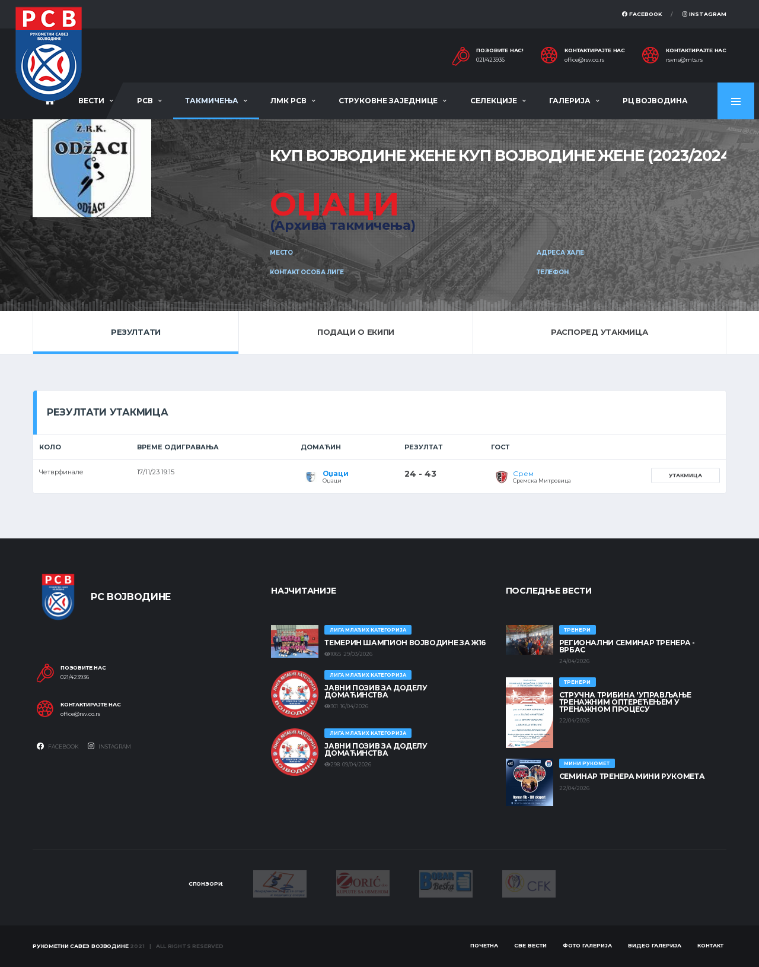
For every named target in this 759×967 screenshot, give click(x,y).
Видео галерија (654, 945)
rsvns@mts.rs (684, 60)
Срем (523, 473)
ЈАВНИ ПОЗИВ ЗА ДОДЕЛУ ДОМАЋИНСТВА (375, 691)
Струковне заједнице (388, 100)
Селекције (493, 100)
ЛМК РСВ (288, 100)
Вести (91, 100)
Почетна (484, 945)
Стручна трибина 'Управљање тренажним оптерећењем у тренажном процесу (625, 702)
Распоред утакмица (599, 332)
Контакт (710, 945)
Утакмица (685, 475)
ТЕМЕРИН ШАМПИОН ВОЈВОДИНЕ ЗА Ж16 (404, 642)
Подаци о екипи (355, 332)
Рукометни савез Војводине (81, 946)
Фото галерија (587, 945)
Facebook (642, 14)
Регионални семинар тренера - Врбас (627, 646)
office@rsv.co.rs (584, 60)
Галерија (570, 100)
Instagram (704, 14)
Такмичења (211, 100)
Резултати (136, 332)
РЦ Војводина (655, 100)
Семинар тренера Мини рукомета (632, 776)
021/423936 (490, 60)
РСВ (145, 100)
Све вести (530, 945)
